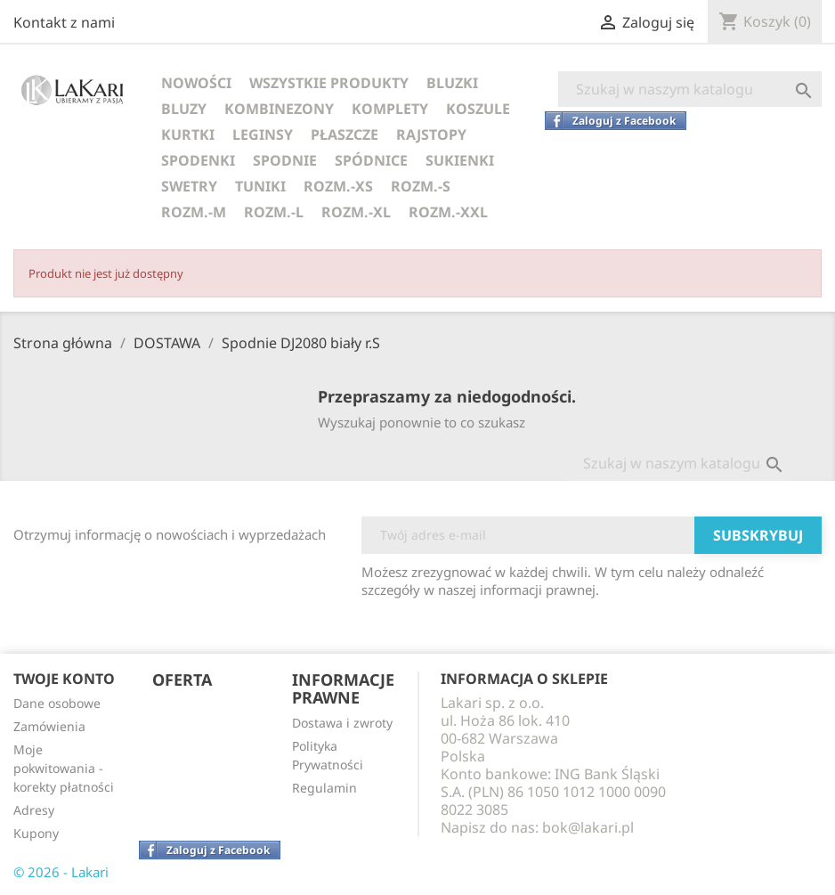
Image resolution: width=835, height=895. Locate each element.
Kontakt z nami (64, 22)
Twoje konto (64, 678)
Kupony (36, 833)
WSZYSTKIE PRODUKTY (329, 83)
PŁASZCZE (344, 134)
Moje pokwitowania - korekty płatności (63, 768)
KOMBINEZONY (279, 108)
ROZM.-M (193, 212)
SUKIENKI (460, 160)
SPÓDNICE (371, 160)
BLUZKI (452, 83)
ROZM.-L (274, 212)
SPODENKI (198, 160)
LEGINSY (262, 134)
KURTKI (188, 134)
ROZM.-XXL (448, 212)
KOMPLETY (390, 108)
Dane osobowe (57, 703)
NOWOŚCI (196, 83)
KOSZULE (478, 108)
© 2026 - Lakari (61, 872)
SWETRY (189, 186)
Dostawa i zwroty (342, 722)
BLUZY (184, 108)
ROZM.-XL (356, 212)
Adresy (33, 809)
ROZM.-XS (338, 186)
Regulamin (324, 787)
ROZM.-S (420, 186)
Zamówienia (49, 726)
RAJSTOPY (431, 134)
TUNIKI (260, 186)
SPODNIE (285, 160)
